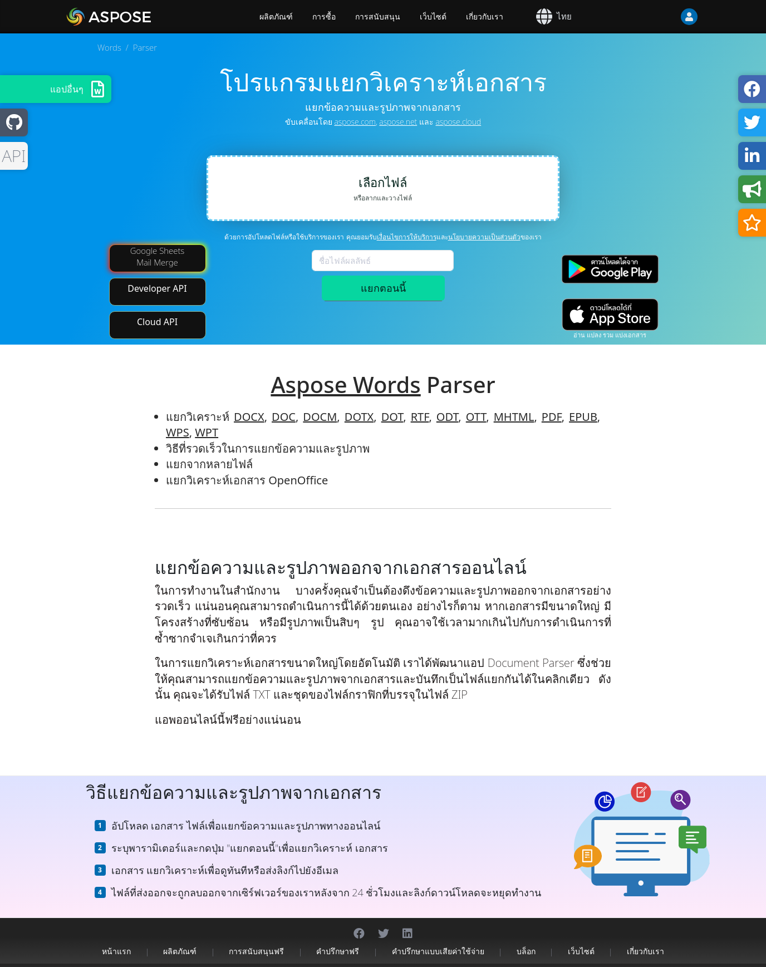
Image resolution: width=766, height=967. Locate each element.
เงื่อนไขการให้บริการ (406, 237)
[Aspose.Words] (141, 17)
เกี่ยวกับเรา (484, 16)
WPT (206, 419)
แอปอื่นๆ (67, 89)
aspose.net (398, 121)
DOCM (320, 403)
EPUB (583, 403)
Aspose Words (345, 371)
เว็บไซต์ (433, 16)
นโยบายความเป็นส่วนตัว (484, 237)
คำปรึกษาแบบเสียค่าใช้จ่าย (438, 937)
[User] (667, 16)
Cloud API (157, 308)
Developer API (156, 275)
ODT (447, 403)
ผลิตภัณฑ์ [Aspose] (276, 16)
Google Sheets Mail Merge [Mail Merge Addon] (157, 243)
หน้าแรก (116, 937)
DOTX (359, 403)
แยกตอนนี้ (383, 287)
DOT (392, 403)
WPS (177, 419)
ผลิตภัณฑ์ (180, 937)
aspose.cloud (458, 121)
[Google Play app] (610, 255)
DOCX (249, 403)
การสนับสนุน (377, 16)
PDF (552, 403)
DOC (284, 403)
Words (109, 47)
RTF (420, 403)
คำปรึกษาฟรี (337, 937)
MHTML (514, 403)
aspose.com (354, 121)
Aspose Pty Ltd (272, 958)
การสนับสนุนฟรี (256, 937)
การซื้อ (324, 16)
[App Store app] (610, 301)
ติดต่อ (513, 958)
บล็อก (526, 937)
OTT (476, 403)
